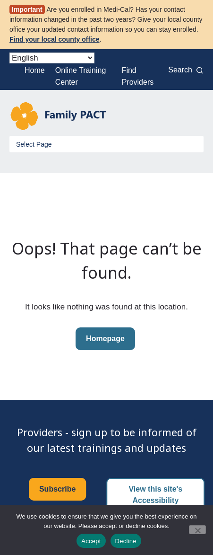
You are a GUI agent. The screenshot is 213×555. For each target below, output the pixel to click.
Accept (91, 541)
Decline (125, 541)
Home (35, 70)
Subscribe (57, 489)
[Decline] (197, 529)
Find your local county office (54, 39)
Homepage (105, 339)
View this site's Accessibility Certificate (155, 500)
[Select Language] (51, 58)
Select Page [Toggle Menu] (34, 144)
